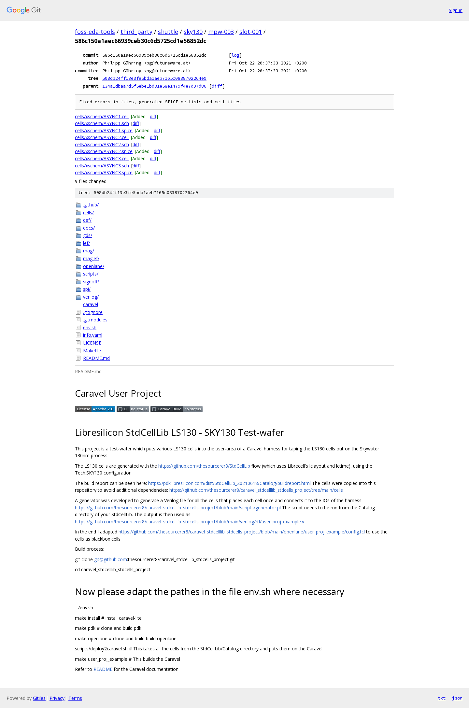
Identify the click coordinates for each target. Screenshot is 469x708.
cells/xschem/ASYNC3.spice (104, 172)
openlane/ (93, 266)
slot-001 (250, 31)
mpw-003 (221, 31)
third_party (136, 31)
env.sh (89, 327)
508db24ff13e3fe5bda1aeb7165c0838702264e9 (154, 78)
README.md (96, 358)
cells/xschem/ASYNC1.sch (102, 123)
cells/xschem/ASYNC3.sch (102, 166)
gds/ (87, 235)
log (235, 55)
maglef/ (91, 258)
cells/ (88, 212)
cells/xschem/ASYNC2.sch (102, 144)
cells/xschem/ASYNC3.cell (102, 158)
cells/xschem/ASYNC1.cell (102, 116)
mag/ (88, 251)
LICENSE (92, 343)
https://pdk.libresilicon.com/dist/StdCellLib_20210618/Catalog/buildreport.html (229, 483)
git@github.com (110, 559)
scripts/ (90, 274)
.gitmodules (95, 320)
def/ (87, 220)
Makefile (92, 350)
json (457, 698)
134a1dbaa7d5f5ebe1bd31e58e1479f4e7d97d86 (154, 86)
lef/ (86, 243)
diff (217, 86)
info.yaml (92, 335)
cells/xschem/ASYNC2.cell (102, 137)
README (102, 669)
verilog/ (91, 297)
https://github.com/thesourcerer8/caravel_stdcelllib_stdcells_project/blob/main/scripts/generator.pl (178, 507)
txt (442, 698)
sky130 (193, 31)
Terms (75, 698)
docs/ (89, 228)
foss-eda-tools (95, 31)
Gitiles (39, 698)
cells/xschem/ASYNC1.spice (104, 130)
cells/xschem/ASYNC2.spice (104, 151)
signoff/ (91, 281)
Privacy (57, 698)
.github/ (91, 205)
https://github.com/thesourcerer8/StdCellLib (204, 466)
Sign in (455, 10)
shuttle (168, 31)
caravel (90, 304)
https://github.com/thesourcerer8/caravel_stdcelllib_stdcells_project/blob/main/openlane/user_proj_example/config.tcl (242, 532)
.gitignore (93, 312)
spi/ (87, 289)
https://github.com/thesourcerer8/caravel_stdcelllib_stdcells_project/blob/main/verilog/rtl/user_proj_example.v (189, 521)
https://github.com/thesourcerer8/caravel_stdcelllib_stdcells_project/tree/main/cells (256, 490)
